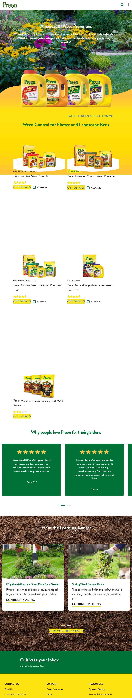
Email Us (8, 654)
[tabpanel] (31, 425)
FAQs (50, 659)
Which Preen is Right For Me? (66, 114)
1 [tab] (63, 461)
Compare (46, 205)
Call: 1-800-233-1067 (15, 659)
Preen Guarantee (55, 654)
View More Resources (66, 594)
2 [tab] (69, 461)
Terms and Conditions (57, 669)
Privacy (50, 664)
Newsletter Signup (97, 669)
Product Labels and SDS (100, 659)
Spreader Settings (97, 654)
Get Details (27, 205)
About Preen (95, 664)
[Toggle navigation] (129, 5)
